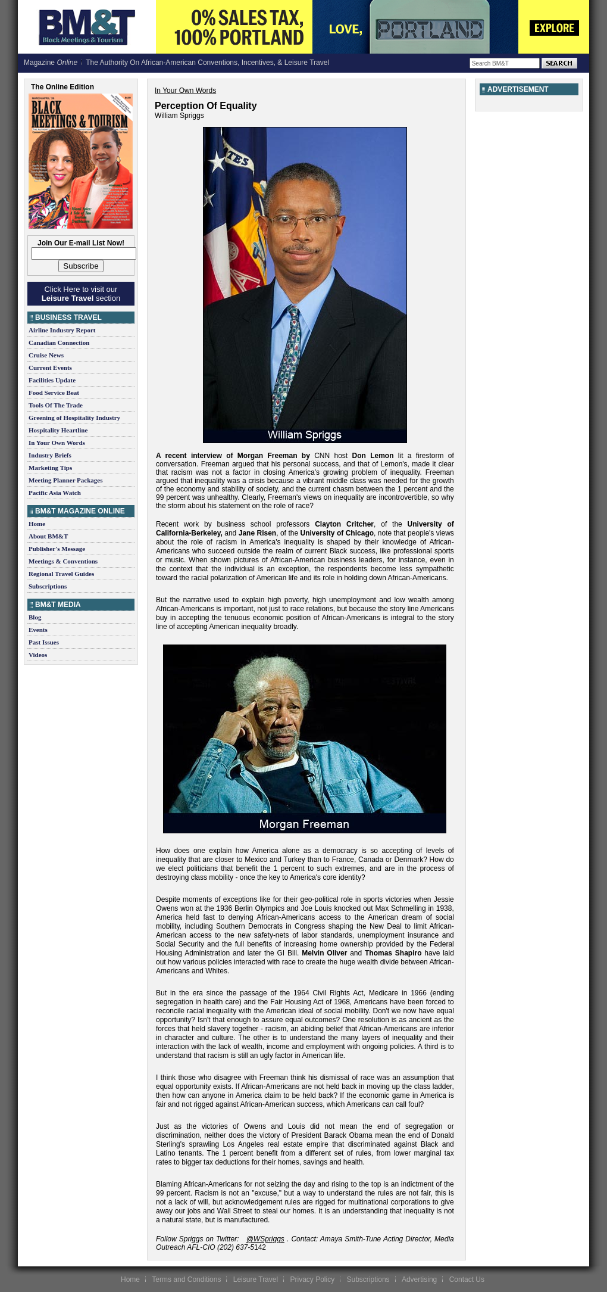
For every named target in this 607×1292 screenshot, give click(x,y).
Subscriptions (48, 586)
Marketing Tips (50, 467)
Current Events (50, 367)
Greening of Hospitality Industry (74, 417)
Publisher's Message (57, 548)
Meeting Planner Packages (65, 480)
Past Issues (44, 642)
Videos (38, 654)
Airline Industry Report (62, 330)
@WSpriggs (265, 1239)
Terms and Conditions (186, 1279)
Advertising (419, 1279)
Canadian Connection (59, 342)
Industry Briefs (50, 455)
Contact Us (466, 1279)
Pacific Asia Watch (55, 492)
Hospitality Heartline (58, 430)
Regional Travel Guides (61, 573)
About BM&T (48, 536)
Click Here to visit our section (81, 294)
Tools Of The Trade (56, 405)
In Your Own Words (57, 442)
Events (38, 629)
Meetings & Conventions (63, 561)
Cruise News (46, 355)
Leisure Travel (255, 1279)
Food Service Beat (54, 392)
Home (37, 523)
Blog (35, 617)
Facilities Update (52, 380)
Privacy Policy (312, 1279)
